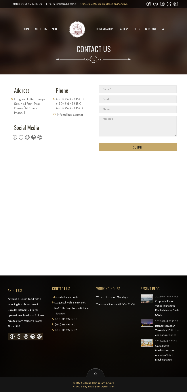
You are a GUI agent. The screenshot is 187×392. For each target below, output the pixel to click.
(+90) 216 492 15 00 (66, 319)
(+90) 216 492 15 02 (66, 330)
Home (26, 29)
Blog (137, 29)
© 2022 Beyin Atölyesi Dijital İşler (93, 386)
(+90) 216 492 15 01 (65, 324)
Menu (55, 29)
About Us (41, 29)
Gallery (124, 29)
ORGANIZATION (104, 29)
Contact (151, 29)
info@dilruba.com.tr (66, 3)
